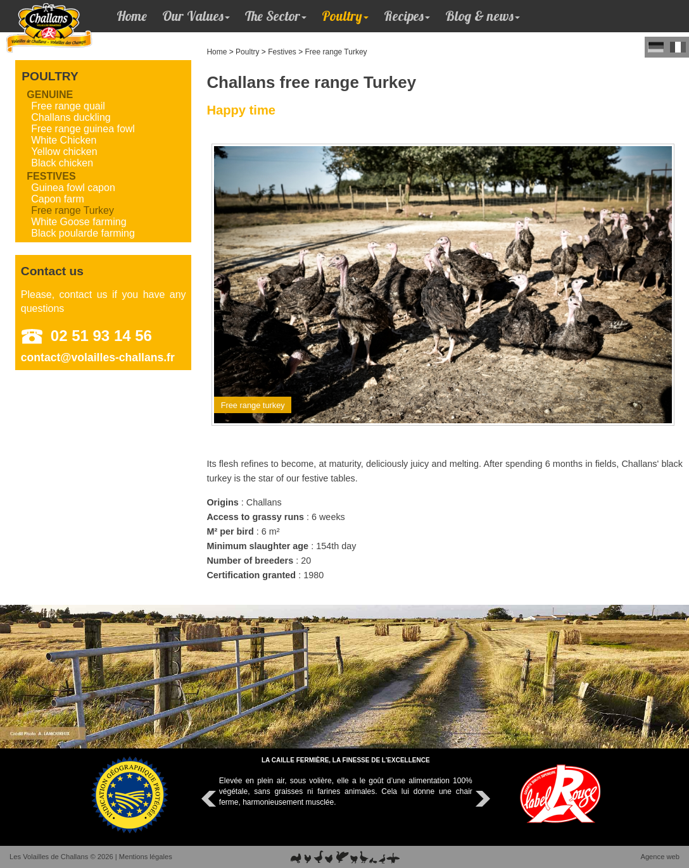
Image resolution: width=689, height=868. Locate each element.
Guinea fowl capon (73, 187)
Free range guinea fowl (83, 128)
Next (481, 799)
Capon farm (57, 199)
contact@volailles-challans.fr (98, 357)
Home (132, 16)
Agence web (660, 856)
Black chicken (62, 163)
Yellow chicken (64, 151)
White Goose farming (78, 221)
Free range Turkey (336, 51)
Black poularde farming (83, 233)
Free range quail (68, 106)
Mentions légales (145, 856)
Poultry (345, 16)
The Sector (276, 16)
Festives (282, 51)
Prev (210, 799)
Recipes (407, 16)
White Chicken (63, 140)
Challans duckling (70, 117)
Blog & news (482, 16)
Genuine (50, 94)
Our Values (196, 16)
